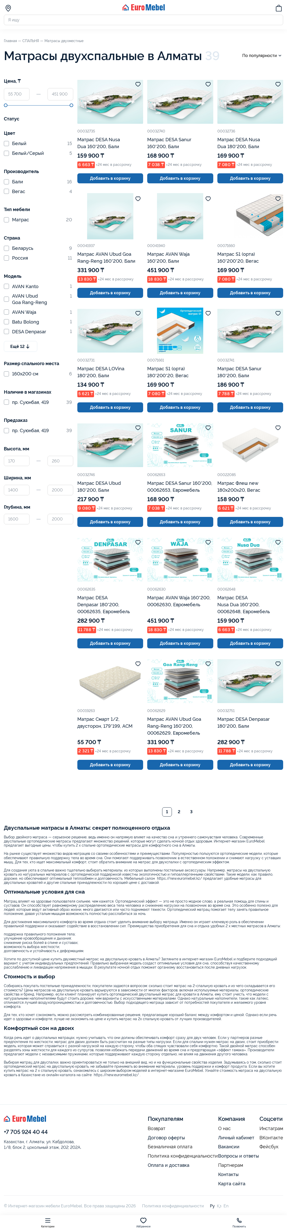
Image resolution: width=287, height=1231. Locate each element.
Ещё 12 (20, 346)
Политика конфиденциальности (183, 1156)
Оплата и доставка (168, 1165)
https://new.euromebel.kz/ (179, 878)
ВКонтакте (271, 1137)
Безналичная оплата (170, 1146)
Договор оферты (166, 1137)
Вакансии (228, 1146)
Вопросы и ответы (238, 1156)
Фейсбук (269, 1146)
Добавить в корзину (110, 178)
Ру (212, 1206)
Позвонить (239, 1222)
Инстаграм (271, 1128)
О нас (224, 1128)
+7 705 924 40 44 (26, 1132)
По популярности (262, 55)
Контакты (228, 1174)
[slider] (5, 105)
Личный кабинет (236, 1137)
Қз (219, 1206)
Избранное (143, 1222)
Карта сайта (231, 1183)
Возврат (156, 1128)
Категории (48, 1222)
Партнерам (230, 1165)
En (226, 1206)
